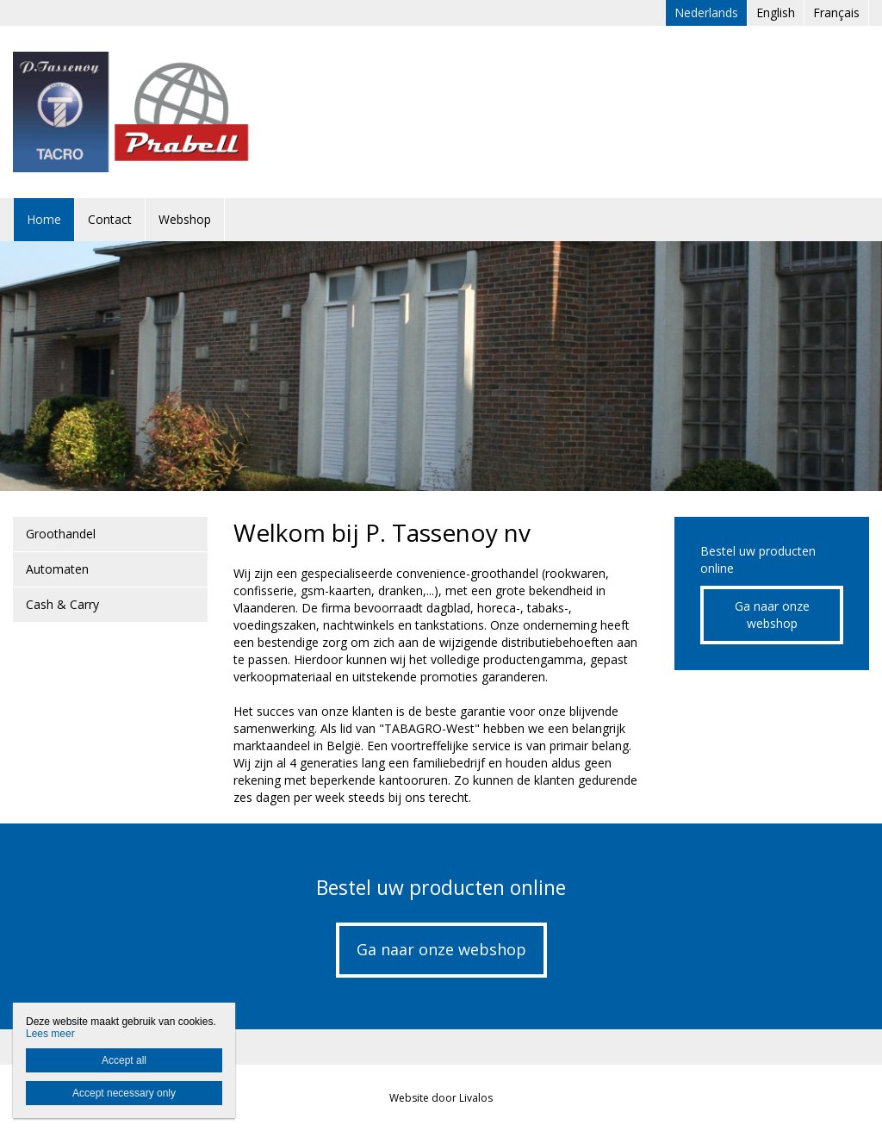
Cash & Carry (62, 604)
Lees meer (50, 1034)
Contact (110, 219)
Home (44, 219)
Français (836, 12)
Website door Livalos (441, 1098)
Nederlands (706, 12)
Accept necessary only (124, 1093)
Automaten (57, 569)
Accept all (124, 1060)
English (775, 12)
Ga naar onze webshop (772, 614)
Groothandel (61, 533)
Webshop (184, 219)
